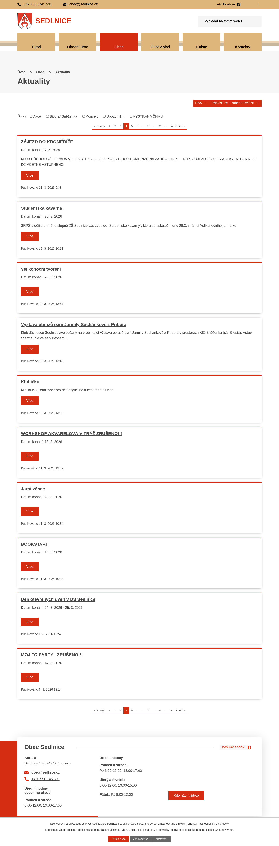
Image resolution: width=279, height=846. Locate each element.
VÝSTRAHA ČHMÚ (148, 116)
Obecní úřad (77, 47)
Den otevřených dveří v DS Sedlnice (58, 602)
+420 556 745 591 (45, 782)
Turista (201, 47)
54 (171, 125)
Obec (119, 47)
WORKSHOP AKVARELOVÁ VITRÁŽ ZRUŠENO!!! (71, 435)
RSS (198, 102)
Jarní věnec (33, 490)
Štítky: (22, 116)
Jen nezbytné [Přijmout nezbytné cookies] (141, 838)
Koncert (92, 116)
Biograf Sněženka (63, 116)
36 (159, 125)
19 (148, 125)
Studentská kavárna (41, 208)
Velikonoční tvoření (41, 269)
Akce (37, 116)
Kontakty (242, 47)
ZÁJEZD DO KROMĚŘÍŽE (47, 141)
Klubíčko (30, 382)
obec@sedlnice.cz (45, 776)
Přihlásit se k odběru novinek (234, 102)
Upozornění (115, 116)
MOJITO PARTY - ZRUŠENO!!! (52, 657)
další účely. (222, 823)
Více (32, 175)
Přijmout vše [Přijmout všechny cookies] (117, 838)
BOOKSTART (34, 546)
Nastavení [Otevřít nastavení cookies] (163, 838)
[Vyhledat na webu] (230, 21)
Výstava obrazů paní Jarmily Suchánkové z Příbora (73, 325)
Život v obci (160, 47)
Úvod (36, 47)
